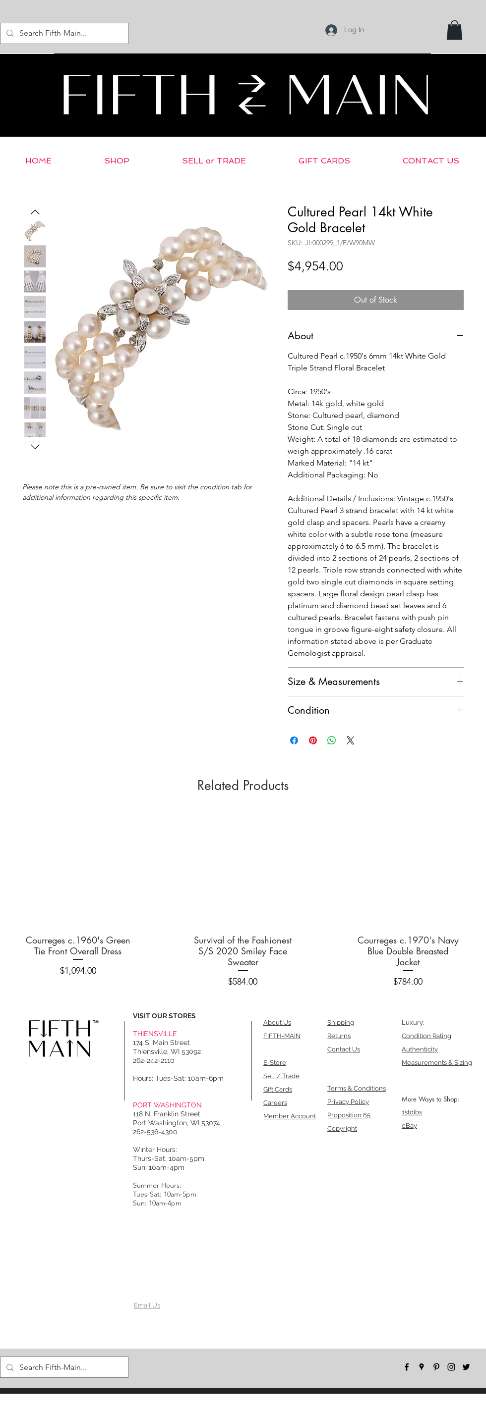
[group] (243, 902)
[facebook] (407, 1367)
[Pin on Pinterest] (313, 740)
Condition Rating (426, 1036)
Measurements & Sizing (437, 1062)
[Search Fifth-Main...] (63, 33)
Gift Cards (277, 1089)
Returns (339, 1036)
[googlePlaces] (421, 1367)
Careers (275, 1102)
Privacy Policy (348, 1101)
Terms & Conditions (356, 1088)
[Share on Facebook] (294, 740)
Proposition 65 (348, 1115)
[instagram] (451, 1367)
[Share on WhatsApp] (332, 740)
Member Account (289, 1116)
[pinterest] (436, 1367)
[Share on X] (351, 740)
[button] (454, 30)
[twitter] (466, 1367)
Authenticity (420, 1049)
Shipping (340, 1022)
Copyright (342, 1128)
